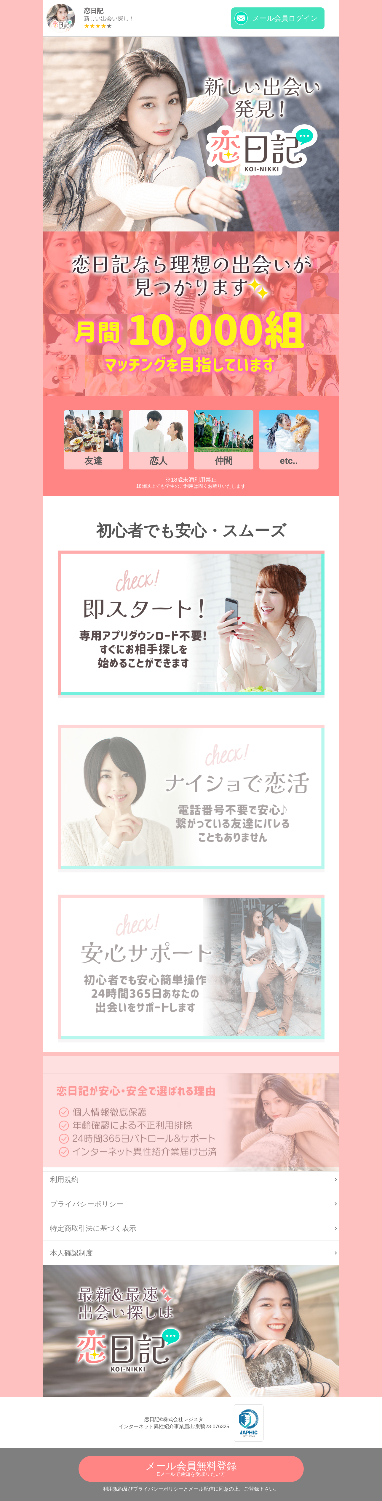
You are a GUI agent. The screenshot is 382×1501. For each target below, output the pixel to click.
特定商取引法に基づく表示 (93, 1228)
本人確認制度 (71, 1253)
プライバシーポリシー (158, 1489)
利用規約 (113, 1489)
